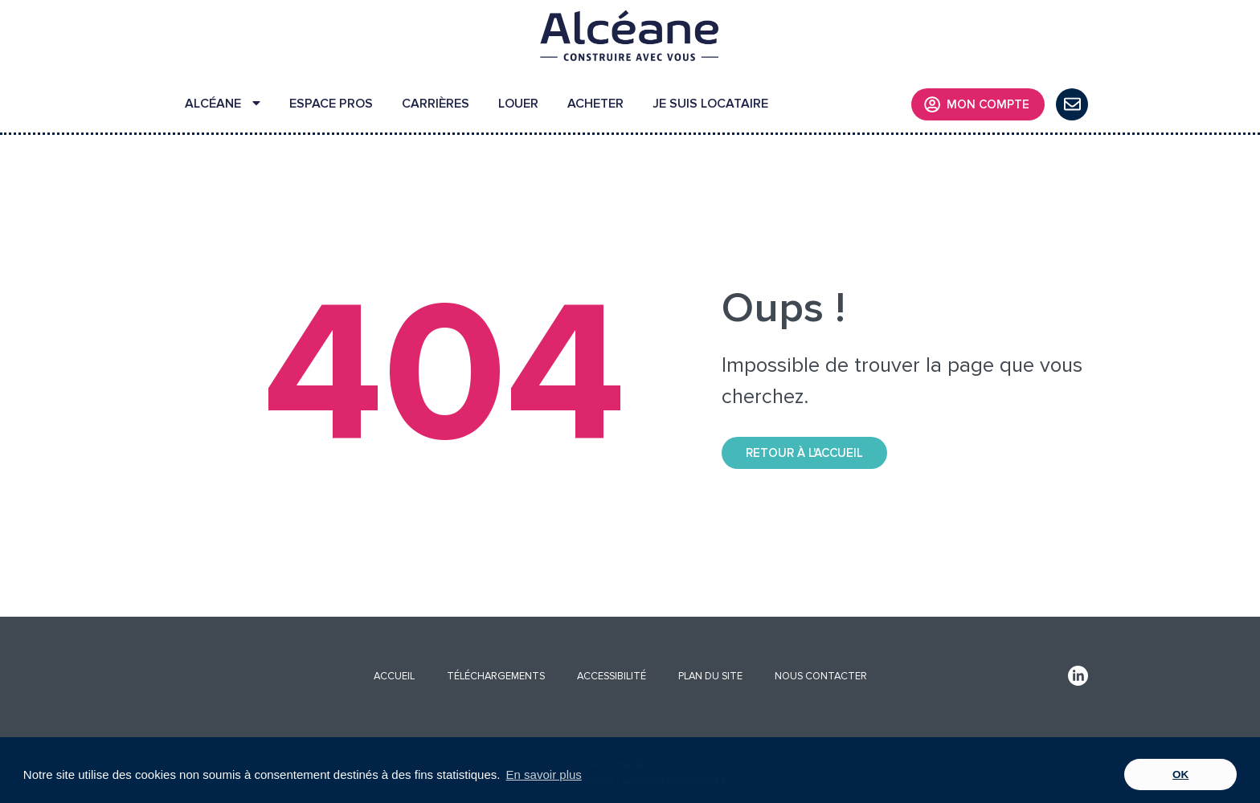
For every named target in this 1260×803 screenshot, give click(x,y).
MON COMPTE (976, 104)
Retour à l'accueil (804, 453)
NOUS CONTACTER (821, 676)
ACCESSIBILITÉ (611, 676)
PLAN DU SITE (710, 676)
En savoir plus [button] (544, 774)
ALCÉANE (222, 104)
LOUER (518, 104)
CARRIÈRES (435, 104)
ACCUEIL (394, 676)
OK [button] (1180, 774)
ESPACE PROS (331, 104)
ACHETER (595, 104)
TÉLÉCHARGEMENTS (496, 676)
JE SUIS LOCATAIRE (710, 104)
